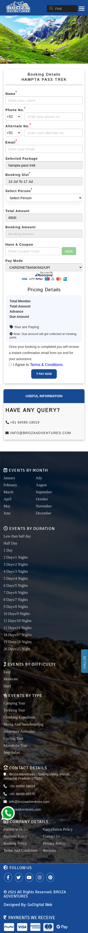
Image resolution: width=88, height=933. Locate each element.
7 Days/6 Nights (16, 593)
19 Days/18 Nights (18, 642)
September (44, 492)
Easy (7, 672)
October (42, 499)
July (39, 478)
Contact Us (51, 836)
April (7, 499)
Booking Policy (15, 843)
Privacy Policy (54, 843)
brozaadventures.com (25, 809)
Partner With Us (16, 829)
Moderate (11, 679)
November (44, 506)
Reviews (49, 850)
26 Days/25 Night (17, 649)
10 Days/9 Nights (17, 614)
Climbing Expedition (19, 717)
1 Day (8, 550)
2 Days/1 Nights (16, 557)
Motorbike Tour (15, 745)
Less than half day (17, 536)
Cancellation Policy (58, 829)
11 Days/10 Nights (17, 621)
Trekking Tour (14, 710)
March (8, 492)
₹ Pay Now (44, 374)
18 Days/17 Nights (18, 635)
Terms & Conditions (46, 365)
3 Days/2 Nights (16, 564)
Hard (7, 686)
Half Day (10, 543)
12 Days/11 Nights (17, 628)
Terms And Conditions (21, 850)
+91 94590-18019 (23, 422)
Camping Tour (14, 703)
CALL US (84, 662)
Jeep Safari (12, 752)
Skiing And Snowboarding (23, 724)
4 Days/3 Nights (16, 571)
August (41, 485)
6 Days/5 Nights (16, 585)
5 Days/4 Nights (16, 578)
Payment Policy (15, 836)
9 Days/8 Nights (16, 607)
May (7, 506)
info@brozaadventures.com (38, 433)
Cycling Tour (13, 738)
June (7, 513)
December (43, 513)
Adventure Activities (19, 731)
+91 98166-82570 (22, 794)
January (9, 478)
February (10, 485)
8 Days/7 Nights (16, 600)
